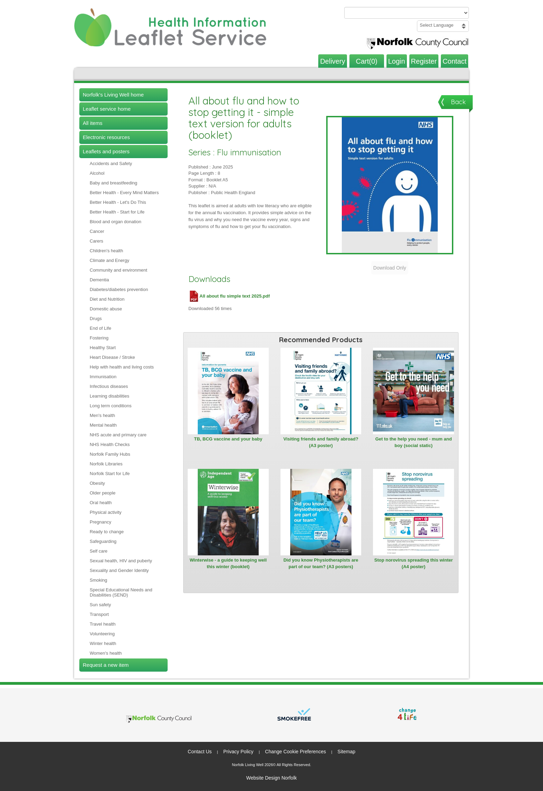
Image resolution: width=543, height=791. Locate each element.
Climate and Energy (109, 260)
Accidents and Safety (111, 163)
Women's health (106, 653)
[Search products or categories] (406, 13)
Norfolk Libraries (106, 463)
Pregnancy (100, 522)
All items (93, 123)
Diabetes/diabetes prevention (119, 289)
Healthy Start (103, 347)
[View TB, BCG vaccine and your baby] (228, 391)
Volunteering (102, 633)
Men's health (102, 415)
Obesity (97, 483)
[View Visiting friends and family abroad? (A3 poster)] (321, 391)
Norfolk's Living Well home (113, 95)
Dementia (99, 279)
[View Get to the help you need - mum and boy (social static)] (413, 391)
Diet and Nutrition (107, 299)
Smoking (98, 580)
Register (424, 61)
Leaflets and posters (106, 151)
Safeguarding (103, 541)
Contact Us (200, 751)
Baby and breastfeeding (113, 182)
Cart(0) (366, 61)
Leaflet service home (107, 109)
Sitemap (346, 751)
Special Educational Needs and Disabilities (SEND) (121, 592)
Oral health (101, 502)
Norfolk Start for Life (110, 473)
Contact (454, 61)
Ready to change (107, 531)
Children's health (106, 250)
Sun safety (100, 604)
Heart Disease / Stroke (112, 357)
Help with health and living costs (122, 367)
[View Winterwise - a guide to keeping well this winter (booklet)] (228, 512)
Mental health (103, 425)
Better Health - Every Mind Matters (124, 192)
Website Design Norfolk (271, 778)
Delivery (332, 61)
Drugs (96, 318)
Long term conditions (111, 405)
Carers (96, 241)
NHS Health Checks (110, 444)
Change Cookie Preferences (295, 751)
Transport (99, 614)
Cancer (97, 231)
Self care (98, 551)
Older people (102, 492)
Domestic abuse (106, 308)
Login (396, 61)
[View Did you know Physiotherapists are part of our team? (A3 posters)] (321, 512)
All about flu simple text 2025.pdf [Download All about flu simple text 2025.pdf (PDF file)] (229, 296)
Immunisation (103, 376)
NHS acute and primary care (118, 434)
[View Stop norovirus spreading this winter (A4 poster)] (413, 512)
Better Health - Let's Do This (118, 202)
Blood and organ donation (115, 221)
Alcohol (97, 173)
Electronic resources (106, 137)
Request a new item (106, 665)
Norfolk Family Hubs (110, 454)
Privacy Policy (238, 751)
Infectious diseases (109, 386)
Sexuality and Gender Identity (119, 570)
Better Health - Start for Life (117, 212)
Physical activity (106, 512)
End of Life (100, 328)
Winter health (103, 643)
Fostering (99, 337)
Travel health (103, 624)
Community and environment (118, 270)
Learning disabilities (109, 396)
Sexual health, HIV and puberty (121, 560)
